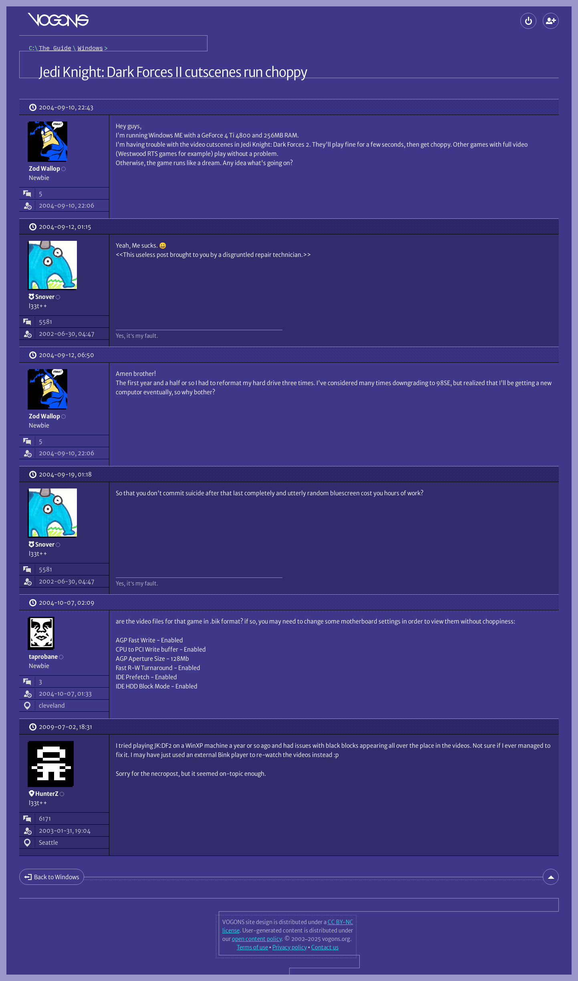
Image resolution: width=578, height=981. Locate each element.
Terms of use (252, 947)
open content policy (257, 939)
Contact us (324, 947)
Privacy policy (289, 947)
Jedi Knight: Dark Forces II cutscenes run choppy (173, 72)
